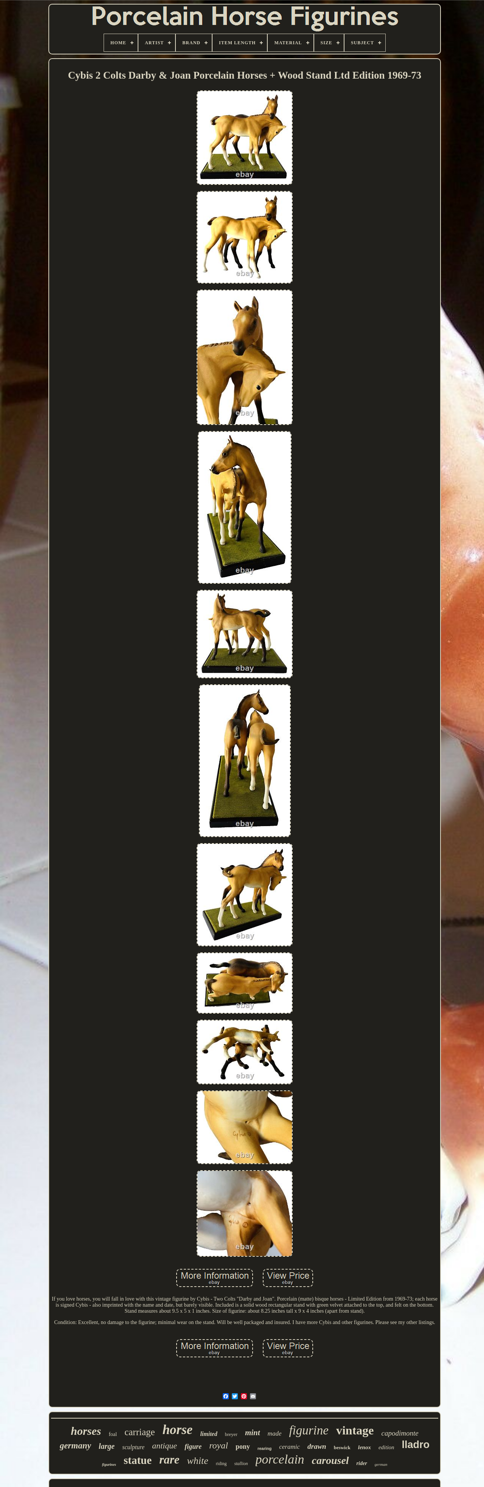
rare (169, 1459)
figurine (309, 1430)
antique (164, 1445)
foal (113, 1434)
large (107, 1446)
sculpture (133, 1447)
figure (193, 1446)
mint (252, 1432)
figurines (109, 1464)
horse (178, 1429)
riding (221, 1463)
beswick (342, 1447)
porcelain (280, 1459)
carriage (139, 1432)
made (275, 1433)
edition (386, 1447)
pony (243, 1446)
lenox (364, 1447)
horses (86, 1431)
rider (362, 1463)
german (381, 1464)
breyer (231, 1434)
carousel (330, 1460)
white (197, 1460)
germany (75, 1445)
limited (208, 1434)
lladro (416, 1444)
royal (218, 1445)
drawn (316, 1446)
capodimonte (399, 1433)
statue (138, 1460)
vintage (355, 1430)
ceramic (289, 1446)
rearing (264, 1448)
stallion (241, 1463)
